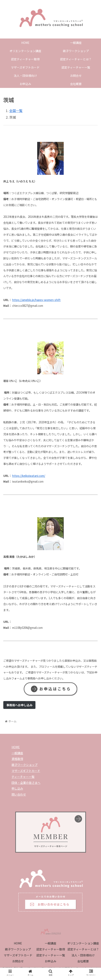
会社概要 (83, 961)
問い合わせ (19, 794)
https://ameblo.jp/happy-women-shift (36, 300)
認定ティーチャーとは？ (83, 949)
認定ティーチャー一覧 (50, 955)
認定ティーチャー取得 (50, 949)
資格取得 (17, 759)
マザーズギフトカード (26, 771)
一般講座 (17, 753)
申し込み (17, 788)
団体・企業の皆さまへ (26, 783)
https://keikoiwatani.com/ (28, 476)
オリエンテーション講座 (83, 943)
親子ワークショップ (25, 765)
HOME (16, 747)
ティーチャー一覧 (23, 777)
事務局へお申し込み (19, 705)
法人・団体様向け (83, 955)
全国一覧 (15, 110)
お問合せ (18, 961)
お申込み (50, 961)
